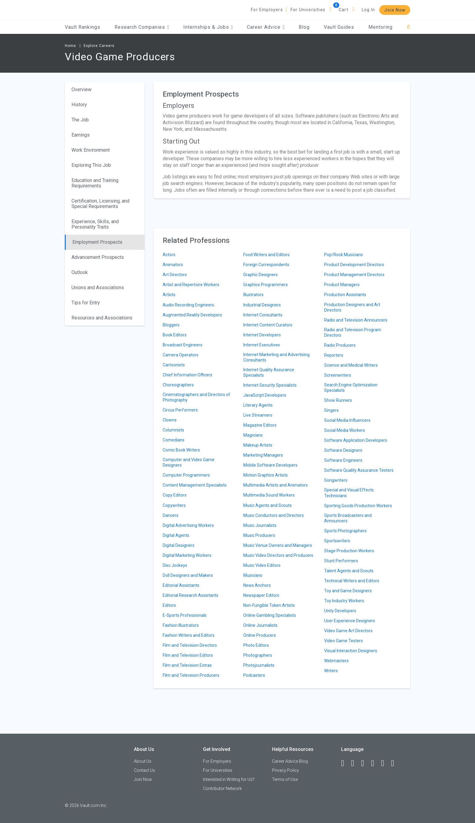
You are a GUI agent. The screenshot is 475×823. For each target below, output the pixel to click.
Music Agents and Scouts (267, 505)
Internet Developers (262, 334)
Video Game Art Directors (348, 630)
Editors (169, 605)
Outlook (79, 272)
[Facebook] (345, 763)
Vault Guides (339, 27)
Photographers (257, 655)
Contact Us (144, 770)
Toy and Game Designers (348, 590)
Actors (169, 254)
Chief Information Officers (187, 374)
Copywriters (174, 505)
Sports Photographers (345, 530)
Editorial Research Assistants (190, 595)
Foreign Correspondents (266, 264)
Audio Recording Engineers (188, 304)
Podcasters (254, 675)
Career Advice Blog (290, 761)
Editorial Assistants (181, 585)
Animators (173, 264)
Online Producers (259, 635)
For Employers (267, 9)
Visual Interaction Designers (350, 650)
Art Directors (175, 274)
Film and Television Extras (187, 665)
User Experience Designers (349, 620)
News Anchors (257, 585)
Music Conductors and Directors (273, 515)
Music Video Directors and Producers (278, 555)
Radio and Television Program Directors (352, 332)
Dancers (170, 515)
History (79, 104)
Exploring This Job (91, 165)
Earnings (80, 135)
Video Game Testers (343, 640)
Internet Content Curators (267, 324)
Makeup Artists (257, 445)
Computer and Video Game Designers (188, 462)
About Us (142, 761)
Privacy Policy (285, 770)
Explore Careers (99, 46)
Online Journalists (260, 625)
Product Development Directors (354, 264)
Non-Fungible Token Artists (269, 605)
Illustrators (253, 294)
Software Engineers (343, 460)
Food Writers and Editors (266, 254)
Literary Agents (258, 405)
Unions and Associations (97, 287)
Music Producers (259, 535)
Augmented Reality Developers (192, 314)
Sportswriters (337, 540)
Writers (331, 670)
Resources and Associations (101, 318)
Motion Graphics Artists (265, 475)
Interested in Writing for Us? (228, 779)
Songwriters (335, 480)
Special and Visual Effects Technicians (349, 493)
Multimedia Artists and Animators (275, 485)
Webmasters (336, 660)
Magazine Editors (260, 425)
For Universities (308, 9)
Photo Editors (256, 645)
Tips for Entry (85, 303)
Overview (81, 89)
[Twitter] (365, 763)
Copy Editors (175, 495)
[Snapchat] (395, 763)
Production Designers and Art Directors (352, 307)
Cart (343, 9)
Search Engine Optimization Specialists (350, 387)
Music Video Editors (262, 565)
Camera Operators (180, 354)
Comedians (173, 440)
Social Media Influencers (347, 420)
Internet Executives (261, 344)
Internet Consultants (262, 314)
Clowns (170, 420)
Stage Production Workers (349, 550)
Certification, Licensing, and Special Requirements (100, 203)
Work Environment (90, 150)
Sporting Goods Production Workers (358, 505)
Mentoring (380, 27)
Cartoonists (174, 364)
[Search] (408, 27)
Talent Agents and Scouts (349, 570)
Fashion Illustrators (181, 625)
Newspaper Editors (261, 595)
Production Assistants (345, 294)
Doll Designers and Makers (188, 575)
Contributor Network (222, 788)
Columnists (173, 430)
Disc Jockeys (175, 565)
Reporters (333, 355)
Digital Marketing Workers (187, 555)
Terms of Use (285, 779)
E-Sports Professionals (185, 615)
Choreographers (178, 384)
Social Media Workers (344, 430)
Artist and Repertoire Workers (191, 284)
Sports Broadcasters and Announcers (348, 518)
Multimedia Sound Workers (269, 495)
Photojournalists (258, 665)
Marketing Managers (263, 455)
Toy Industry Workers (344, 600)
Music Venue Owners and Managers (277, 545)
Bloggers (171, 324)
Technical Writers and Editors (351, 580)
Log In (368, 9)
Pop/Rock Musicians (343, 254)
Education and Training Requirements (94, 183)
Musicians (252, 575)
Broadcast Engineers (182, 344)
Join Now (394, 10)
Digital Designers (178, 545)
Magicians (253, 435)
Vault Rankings (82, 27)
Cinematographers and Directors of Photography (196, 397)
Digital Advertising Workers (188, 525)
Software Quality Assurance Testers (359, 470)
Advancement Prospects (97, 257)
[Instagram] (375, 763)
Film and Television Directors (190, 645)
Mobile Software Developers (270, 465)
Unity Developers (340, 610)
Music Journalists (260, 525)
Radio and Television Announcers (355, 320)
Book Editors (175, 334)
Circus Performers (180, 410)
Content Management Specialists (195, 485)
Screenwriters (337, 375)
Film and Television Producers (191, 675)
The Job (80, 120)
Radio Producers (340, 345)
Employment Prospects (97, 242)
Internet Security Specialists (270, 385)
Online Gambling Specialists (269, 615)
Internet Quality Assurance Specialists (268, 372)
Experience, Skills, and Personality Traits (95, 224)
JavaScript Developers (264, 395)
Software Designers (343, 450)
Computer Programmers (186, 475)
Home (70, 46)
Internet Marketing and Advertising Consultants (276, 357)
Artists (169, 294)
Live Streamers (257, 415)
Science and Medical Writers (351, 365)
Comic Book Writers (181, 450)
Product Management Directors (354, 274)
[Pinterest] (385, 763)
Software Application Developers (355, 440)
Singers (331, 410)
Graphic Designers (260, 274)
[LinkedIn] (355, 763)
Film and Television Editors (188, 655)
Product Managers (342, 284)
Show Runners (338, 400)
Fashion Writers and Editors (188, 635)
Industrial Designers (262, 304)
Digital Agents (176, 535)
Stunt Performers (341, 560)
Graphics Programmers (265, 284)
